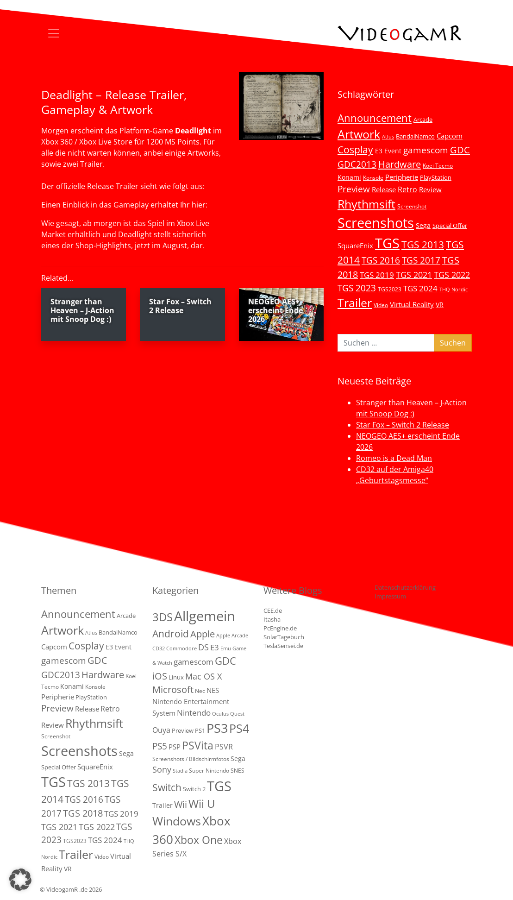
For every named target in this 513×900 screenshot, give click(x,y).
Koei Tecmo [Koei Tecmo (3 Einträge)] (438, 165)
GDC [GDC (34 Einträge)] (460, 149)
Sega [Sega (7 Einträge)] (423, 225)
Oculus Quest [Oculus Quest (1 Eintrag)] (228, 714)
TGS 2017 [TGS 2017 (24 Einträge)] (421, 260)
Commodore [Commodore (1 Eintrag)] (181, 648)
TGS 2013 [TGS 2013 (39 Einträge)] (422, 244)
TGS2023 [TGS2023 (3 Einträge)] (389, 289)
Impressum (390, 596)
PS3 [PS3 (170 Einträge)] (217, 727)
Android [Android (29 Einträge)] (170, 633)
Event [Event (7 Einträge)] (392, 150)
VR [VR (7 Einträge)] (440, 304)
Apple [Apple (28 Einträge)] (202, 633)
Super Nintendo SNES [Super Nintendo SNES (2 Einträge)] (216, 770)
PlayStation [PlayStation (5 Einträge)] (435, 177)
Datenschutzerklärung (405, 587)
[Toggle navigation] (53, 33)
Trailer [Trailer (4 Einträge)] (162, 805)
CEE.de (272, 610)
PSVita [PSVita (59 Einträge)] (197, 745)
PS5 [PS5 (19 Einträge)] (159, 746)
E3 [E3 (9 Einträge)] (214, 647)
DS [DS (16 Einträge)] (203, 647)
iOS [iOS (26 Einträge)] (159, 675)
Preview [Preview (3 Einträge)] (183, 730)
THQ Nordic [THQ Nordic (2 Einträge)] (453, 289)
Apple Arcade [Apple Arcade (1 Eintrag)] (232, 635)
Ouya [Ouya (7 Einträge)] (161, 730)
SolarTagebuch (283, 637)
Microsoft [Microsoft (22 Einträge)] (173, 689)
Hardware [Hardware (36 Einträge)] (399, 163)
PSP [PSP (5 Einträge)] (175, 746)
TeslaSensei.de (283, 646)
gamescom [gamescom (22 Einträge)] (425, 150)
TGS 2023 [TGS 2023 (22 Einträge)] (357, 288)
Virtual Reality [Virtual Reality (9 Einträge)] (412, 304)
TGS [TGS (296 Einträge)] (387, 243)
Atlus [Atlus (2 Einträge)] (388, 136)
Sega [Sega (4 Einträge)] (238, 758)
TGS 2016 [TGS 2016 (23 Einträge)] (381, 260)
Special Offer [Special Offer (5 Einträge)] (449, 225)
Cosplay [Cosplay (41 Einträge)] (355, 149)
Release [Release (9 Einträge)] (384, 189)
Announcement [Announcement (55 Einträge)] (375, 118)
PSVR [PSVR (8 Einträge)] (224, 747)
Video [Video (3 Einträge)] (381, 304)
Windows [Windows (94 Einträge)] (176, 821)
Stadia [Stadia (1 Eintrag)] (180, 771)
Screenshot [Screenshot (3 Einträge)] (411, 206)
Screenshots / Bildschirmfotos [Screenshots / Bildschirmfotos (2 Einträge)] (190, 759)
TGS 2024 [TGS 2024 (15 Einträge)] (420, 288)
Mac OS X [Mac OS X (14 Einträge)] (203, 676)
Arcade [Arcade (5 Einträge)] (422, 119)
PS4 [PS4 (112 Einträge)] (239, 728)
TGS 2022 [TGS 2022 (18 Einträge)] (452, 274)
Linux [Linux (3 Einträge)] (176, 677)
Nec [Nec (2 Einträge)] (200, 691)
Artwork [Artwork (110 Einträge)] (359, 134)
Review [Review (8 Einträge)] (430, 189)
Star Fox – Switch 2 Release (402, 425)
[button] (20, 879)
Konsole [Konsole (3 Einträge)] (373, 177)
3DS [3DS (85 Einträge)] (162, 616)
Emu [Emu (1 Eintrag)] (225, 648)
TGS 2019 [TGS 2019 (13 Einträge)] (377, 275)
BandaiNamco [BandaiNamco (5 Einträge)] (415, 136)
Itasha (272, 619)
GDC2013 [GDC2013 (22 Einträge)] (357, 164)
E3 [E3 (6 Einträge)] (378, 150)
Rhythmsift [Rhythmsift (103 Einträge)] (366, 204)
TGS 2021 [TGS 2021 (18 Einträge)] (414, 274)
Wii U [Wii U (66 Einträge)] (201, 803)
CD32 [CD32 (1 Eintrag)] (158, 648)
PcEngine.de (280, 628)
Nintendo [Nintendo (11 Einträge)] (194, 712)
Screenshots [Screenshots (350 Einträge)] (376, 223)
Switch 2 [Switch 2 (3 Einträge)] (194, 789)
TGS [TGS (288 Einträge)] (219, 786)
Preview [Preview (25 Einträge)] (354, 189)
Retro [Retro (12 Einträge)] (407, 189)
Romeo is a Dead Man (394, 458)
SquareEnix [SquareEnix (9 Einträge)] (355, 245)
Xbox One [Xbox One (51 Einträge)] (199, 840)
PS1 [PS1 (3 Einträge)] (200, 730)
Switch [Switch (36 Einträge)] (166, 787)
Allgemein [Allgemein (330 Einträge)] (204, 616)
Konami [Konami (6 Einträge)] (349, 177)
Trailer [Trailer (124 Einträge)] (355, 302)
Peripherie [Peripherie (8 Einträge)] (401, 177)
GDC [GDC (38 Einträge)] (225, 660)
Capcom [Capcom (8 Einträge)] (450, 135)
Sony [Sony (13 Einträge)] (161, 769)
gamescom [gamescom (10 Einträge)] (193, 661)
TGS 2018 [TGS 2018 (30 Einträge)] (83, 813)
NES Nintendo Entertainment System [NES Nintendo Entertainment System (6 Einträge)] (190, 701)
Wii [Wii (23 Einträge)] (180, 804)
